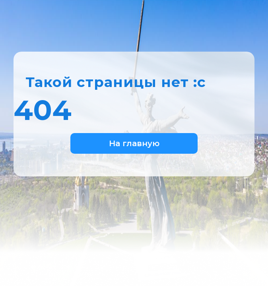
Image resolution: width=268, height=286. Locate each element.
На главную (134, 143)
